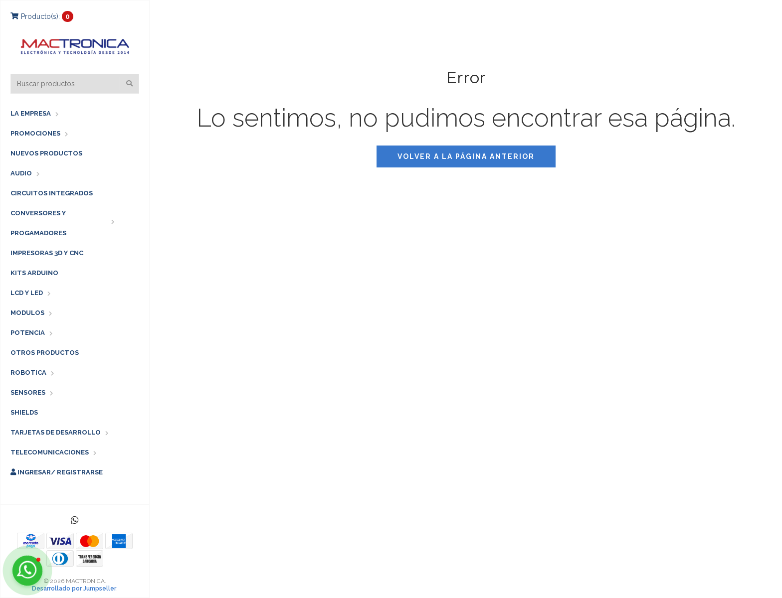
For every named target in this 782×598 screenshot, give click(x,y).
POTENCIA (27, 332)
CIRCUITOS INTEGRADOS (51, 193)
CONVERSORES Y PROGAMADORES (38, 223)
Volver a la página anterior (466, 156)
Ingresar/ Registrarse (56, 472)
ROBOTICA (28, 372)
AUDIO (21, 173)
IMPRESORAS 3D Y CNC (46, 253)
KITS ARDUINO (34, 273)
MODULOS (27, 312)
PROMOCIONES (35, 133)
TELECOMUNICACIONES (49, 452)
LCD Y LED (26, 293)
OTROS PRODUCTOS (44, 352)
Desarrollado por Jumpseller (74, 588)
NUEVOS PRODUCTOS (46, 153)
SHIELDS (24, 412)
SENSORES (27, 392)
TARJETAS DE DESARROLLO (55, 432)
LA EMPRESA (30, 113)
